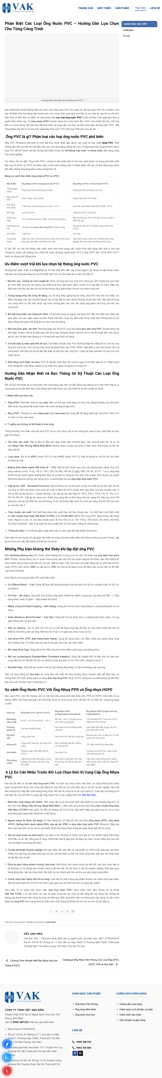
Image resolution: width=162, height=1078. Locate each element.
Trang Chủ (85, 8)
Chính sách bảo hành (130, 1014)
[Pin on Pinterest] (67, 911)
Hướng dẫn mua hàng (130, 1004)
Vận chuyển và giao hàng (132, 1020)
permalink (51, 922)
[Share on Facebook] (51, 911)
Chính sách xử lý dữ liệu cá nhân (136, 1009)
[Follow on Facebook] (74, 1053)
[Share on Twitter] (56, 911)
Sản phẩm (123, 8)
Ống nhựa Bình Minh (85, 1009)
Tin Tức (140, 8)
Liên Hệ (155, 8)
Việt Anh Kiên (89, 795)
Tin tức (30, 922)
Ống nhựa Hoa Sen (85, 1014)
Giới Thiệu (104, 8)
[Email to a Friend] (62, 911)
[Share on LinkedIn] (72, 911)
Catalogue (128, 30)
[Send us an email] (80, 1053)
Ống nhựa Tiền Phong (86, 1004)
